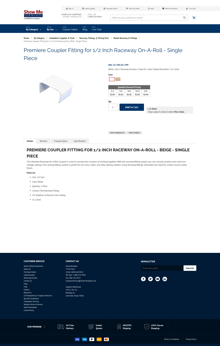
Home (27, 38)
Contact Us (28, 281)
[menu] (110, 28)
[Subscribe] (190, 268)
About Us (27, 269)
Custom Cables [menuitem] (70, 29)
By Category (39, 38)
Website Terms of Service (33, 304)
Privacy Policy (191, 339)
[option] (111, 79)
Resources (27, 292)
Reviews (43, 141)
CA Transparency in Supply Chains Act (38, 295)
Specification (80, 141)
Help (152, 8)
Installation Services (31, 301)
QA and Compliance (31, 298)
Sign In (70, 8)
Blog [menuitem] (85, 29)
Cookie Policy (29, 310)
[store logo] (36, 14)
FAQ (25, 287)
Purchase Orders (111, 8)
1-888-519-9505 (79, 275)
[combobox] (149, 18)
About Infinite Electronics (33, 266)
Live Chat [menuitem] (96, 29)
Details (30, 141)
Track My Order (134, 8)
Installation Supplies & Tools (62, 38)
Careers (26, 289)
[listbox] (129, 79)
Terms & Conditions (171, 339)
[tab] (30, 141)
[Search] (185, 18)
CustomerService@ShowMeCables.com (81, 281)
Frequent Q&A (60, 141)
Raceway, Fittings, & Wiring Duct (94, 38)
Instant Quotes (90, 8)
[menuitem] (34, 28)
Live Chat (192, 8)
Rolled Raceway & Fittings (126, 38)
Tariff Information (171, 8)
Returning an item (30, 278)
